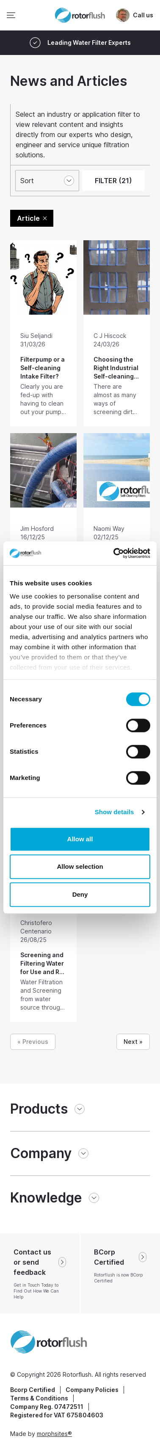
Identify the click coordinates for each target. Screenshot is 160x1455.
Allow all (80, 839)
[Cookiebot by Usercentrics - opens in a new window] (114, 553)
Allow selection (80, 866)
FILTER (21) (113, 180)
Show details (114, 811)
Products (39, 1109)
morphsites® (54, 1433)
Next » (133, 1041)
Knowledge (46, 1197)
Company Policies (92, 1389)
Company (41, 1153)
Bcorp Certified (32, 1389)
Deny (80, 894)
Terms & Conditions (39, 1398)
